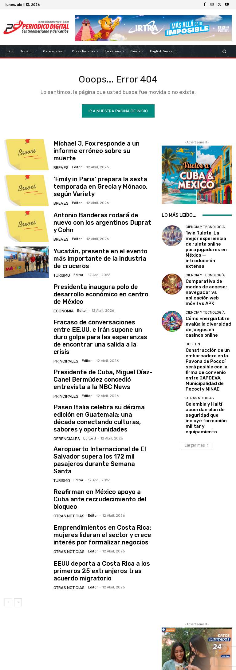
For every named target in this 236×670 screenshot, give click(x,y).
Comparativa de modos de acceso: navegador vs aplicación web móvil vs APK (207, 270)
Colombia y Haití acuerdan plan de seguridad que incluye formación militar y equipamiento (208, 359)
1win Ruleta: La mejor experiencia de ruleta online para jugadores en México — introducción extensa (207, 242)
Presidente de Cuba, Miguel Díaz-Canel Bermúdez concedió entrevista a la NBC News (101, 369)
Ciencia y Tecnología (205, 229)
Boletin (193, 310)
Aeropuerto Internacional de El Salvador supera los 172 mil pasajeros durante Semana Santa (100, 441)
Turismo (61, 272)
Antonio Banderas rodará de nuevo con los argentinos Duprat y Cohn (102, 225)
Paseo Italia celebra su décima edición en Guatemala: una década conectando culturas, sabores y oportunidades (102, 405)
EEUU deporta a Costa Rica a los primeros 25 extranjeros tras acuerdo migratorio (101, 549)
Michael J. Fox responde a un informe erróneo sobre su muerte (100, 153)
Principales (64, 351)
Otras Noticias (67, 489)
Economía (62, 308)
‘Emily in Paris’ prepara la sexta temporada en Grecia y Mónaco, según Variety (101, 189)
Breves (60, 164)
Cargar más (196, 380)
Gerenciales (65, 420)
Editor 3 (85, 420)
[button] (224, 51)
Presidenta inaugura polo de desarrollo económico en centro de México (101, 297)
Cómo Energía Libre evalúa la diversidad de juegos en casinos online (207, 296)
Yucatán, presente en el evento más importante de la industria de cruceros (102, 261)
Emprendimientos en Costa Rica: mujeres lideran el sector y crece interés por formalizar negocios (94, 513)
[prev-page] (8, 580)
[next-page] (18, 580)
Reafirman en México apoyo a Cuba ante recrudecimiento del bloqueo (97, 477)
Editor (74, 165)
